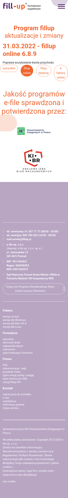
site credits (9, 481)
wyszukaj (8, 339)
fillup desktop (43, 71)
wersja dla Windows (14, 320)
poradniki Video (12, 371)
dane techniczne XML (15, 378)
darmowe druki (11, 342)
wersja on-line (11, 316)
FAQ (5, 365)
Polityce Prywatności (31, 455)
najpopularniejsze (13, 346)
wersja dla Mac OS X (14, 323)
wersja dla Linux (12, 326)
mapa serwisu (11, 408)
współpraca (9, 401)
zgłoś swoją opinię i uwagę (18, 375)
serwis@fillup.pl (21, 239)
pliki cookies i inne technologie (36, 459)
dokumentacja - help (14, 368)
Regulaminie (10, 455)
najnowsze (9, 349)
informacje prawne (13, 404)
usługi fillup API (12, 382)
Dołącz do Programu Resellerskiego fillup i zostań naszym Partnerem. (30, 288)
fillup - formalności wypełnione (22, 6)
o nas (6, 397)
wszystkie (9, 68)
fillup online (27, 71)
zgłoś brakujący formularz (18, 352)
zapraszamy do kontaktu (17, 394)
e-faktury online (60, 73)
